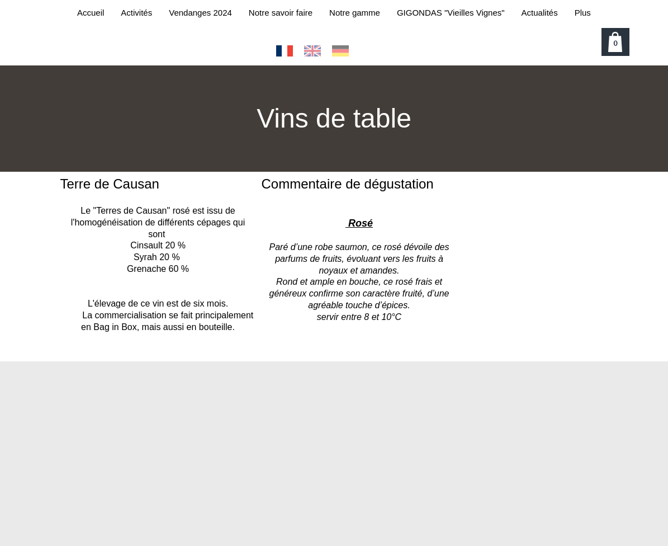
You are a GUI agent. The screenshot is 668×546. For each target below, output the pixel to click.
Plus (583, 12)
